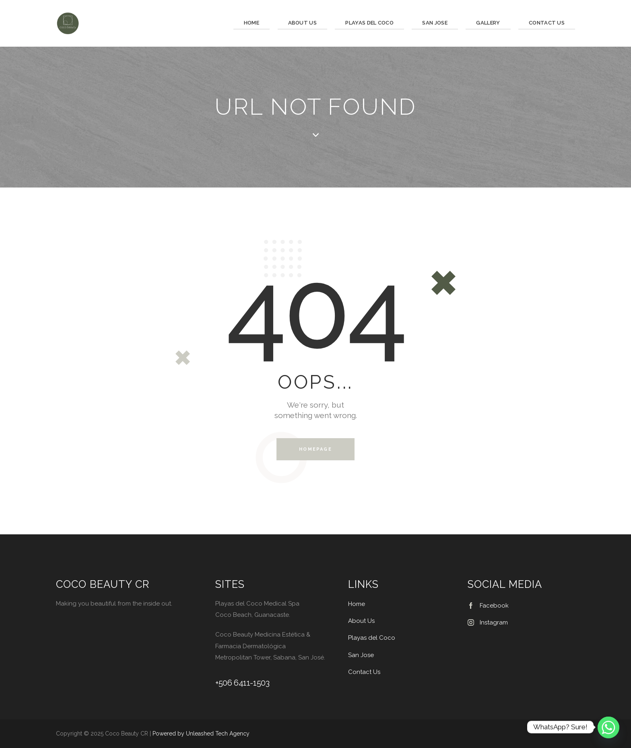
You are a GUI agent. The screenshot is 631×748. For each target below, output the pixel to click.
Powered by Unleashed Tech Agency (201, 733)
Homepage (315, 449)
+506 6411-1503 (242, 683)
